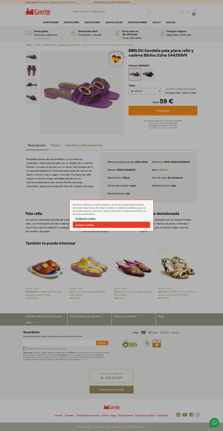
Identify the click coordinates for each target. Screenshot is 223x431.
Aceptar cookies (85, 225)
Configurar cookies (85, 218)
